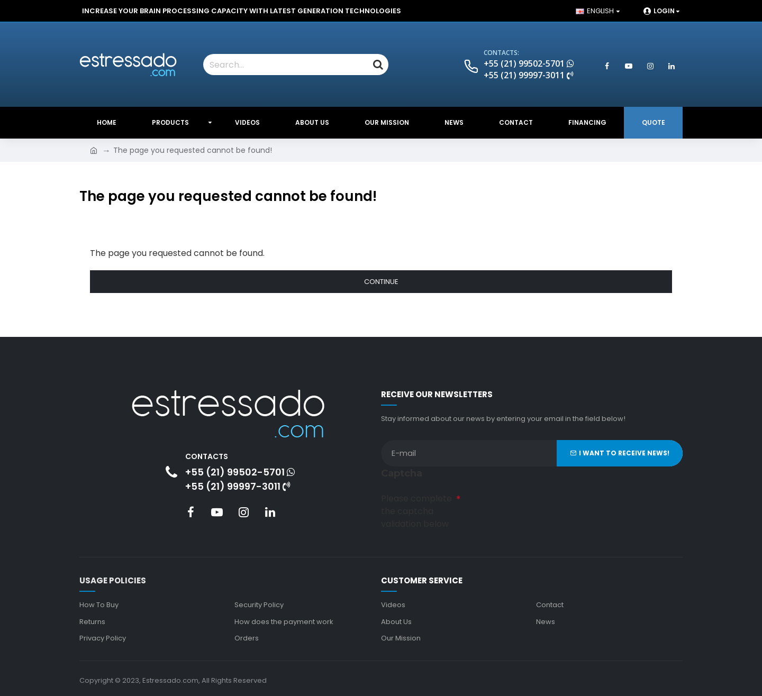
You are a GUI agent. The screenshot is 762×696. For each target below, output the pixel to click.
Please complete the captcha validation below (416, 509)
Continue (381, 282)
